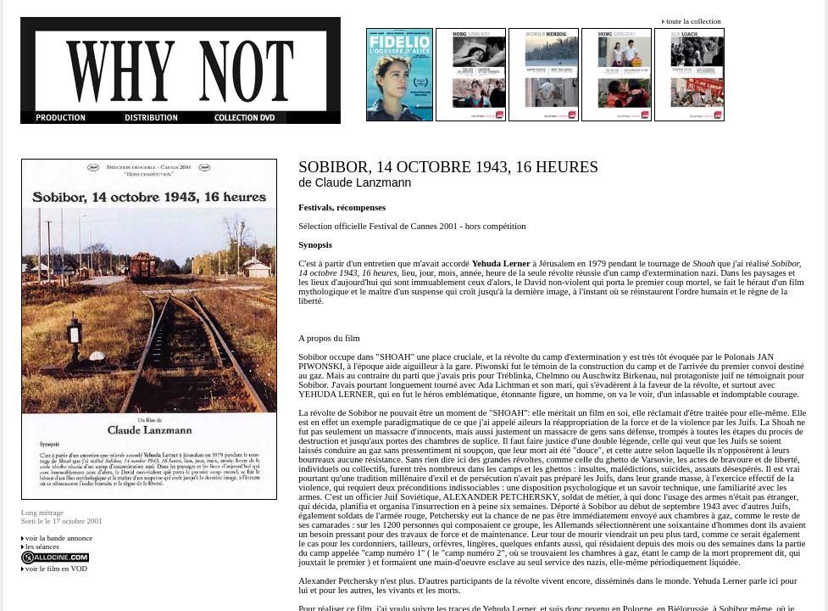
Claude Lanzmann (363, 182)
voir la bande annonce (58, 538)
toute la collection (693, 21)
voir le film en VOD (56, 568)
